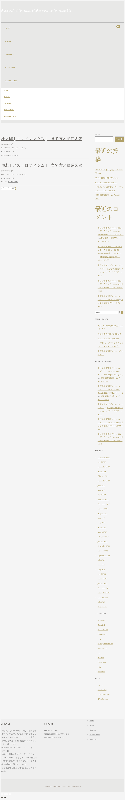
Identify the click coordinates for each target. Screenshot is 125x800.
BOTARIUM (103, 629)
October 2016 (103, 551)
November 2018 (104, 481)
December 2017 (104, 504)
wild (99, 667)
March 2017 (102, 532)
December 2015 (104, 588)
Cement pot (102, 634)
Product (101, 657)
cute (99, 639)
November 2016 (104, 546)
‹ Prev (9, 188)
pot (99, 653)
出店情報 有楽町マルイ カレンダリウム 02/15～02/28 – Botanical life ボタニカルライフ (111, 231)
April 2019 (102, 471)
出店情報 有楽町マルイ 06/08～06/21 (110, 287)
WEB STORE (10, 67)
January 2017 (103, 541)
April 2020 (102, 462)
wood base (101, 671)
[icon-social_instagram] (118, 26)
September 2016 (104, 555)
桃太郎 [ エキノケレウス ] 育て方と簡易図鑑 (41, 138)
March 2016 (102, 579)
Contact (9, 54)
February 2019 (103, 476)
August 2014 (102, 607)
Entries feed (102, 690)
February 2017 (103, 537)
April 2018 (102, 495)
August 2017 (102, 513)
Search (97, 134)
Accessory (101, 620)
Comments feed (104, 694)
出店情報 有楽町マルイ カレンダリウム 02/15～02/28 (110, 272)
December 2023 (104, 457)
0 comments (7, 151)
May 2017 (101, 523)
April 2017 (102, 527)
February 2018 (103, 499)
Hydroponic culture (105, 643)
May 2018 (101, 490)
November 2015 (104, 593)
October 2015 (103, 597)
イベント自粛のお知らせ (106, 182)
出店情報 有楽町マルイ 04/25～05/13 (110, 303)
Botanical (13, 155)
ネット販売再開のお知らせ (106, 178)
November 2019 (104, 467)
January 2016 (103, 583)
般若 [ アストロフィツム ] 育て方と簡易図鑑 (41, 165)
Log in (100, 685)
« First (4, 188)
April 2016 (102, 574)
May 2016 (101, 569)
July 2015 (101, 602)
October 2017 (103, 509)
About (8, 41)
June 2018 (101, 485)
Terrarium (102, 662)
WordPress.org (103, 699)
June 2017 (101, 518)
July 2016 (101, 560)
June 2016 (101, 565)
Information (11, 80)
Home (7, 28)
